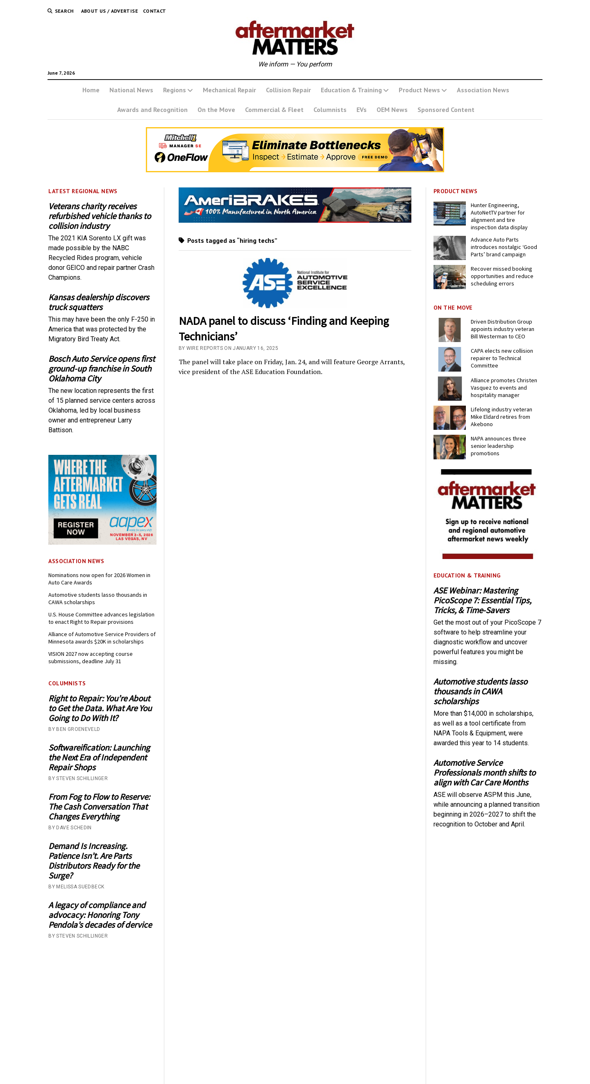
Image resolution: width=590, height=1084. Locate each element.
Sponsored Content (446, 109)
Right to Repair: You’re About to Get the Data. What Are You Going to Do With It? (100, 708)
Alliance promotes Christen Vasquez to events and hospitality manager (504, 388)
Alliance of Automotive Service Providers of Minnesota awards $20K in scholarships (102, 637)
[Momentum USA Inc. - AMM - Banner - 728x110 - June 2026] (295, 220)
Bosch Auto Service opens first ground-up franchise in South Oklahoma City (101, 368)
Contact (154, 11)
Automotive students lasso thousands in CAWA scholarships (97, 598)
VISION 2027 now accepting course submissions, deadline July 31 (90, 657)
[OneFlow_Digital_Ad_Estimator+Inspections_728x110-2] (295, 170)
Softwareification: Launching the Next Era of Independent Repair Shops (99, 757)
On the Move (216, 109)
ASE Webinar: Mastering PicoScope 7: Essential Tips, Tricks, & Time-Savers (482, 600)
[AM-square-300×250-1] (487, 557)
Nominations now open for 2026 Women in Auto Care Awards (99, 578)
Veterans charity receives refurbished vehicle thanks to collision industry (99, 216)
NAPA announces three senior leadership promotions (498, 446)
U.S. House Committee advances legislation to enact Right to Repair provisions (101, 618)
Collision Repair (288, 90)
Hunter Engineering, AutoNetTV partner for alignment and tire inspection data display (499, 216)
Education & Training (351, 90)
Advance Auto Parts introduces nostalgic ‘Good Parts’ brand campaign (504, 247)
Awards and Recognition (152, 109)
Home (91, 90)
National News (131, 90)
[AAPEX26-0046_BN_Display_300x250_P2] (102, 542)
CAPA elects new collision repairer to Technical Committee (502, 358)
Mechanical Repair (229, 90)
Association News (483, 90)
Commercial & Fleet (274, 109)
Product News (419, 90)
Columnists (330, 109)
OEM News (392, 109)
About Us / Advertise (109, 11)
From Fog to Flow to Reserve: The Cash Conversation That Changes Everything (99, 807)
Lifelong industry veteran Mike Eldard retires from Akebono (501, 417)
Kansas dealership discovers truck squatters (98, 302)
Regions (174, 90)
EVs (361, 109)
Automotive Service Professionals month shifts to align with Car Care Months (484, 772)
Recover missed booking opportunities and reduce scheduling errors (502, 276)
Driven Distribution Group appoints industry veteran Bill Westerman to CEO (502, 329)
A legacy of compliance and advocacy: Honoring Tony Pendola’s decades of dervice (100, 915)
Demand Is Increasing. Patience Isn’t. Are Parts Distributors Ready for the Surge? (93, 861)
